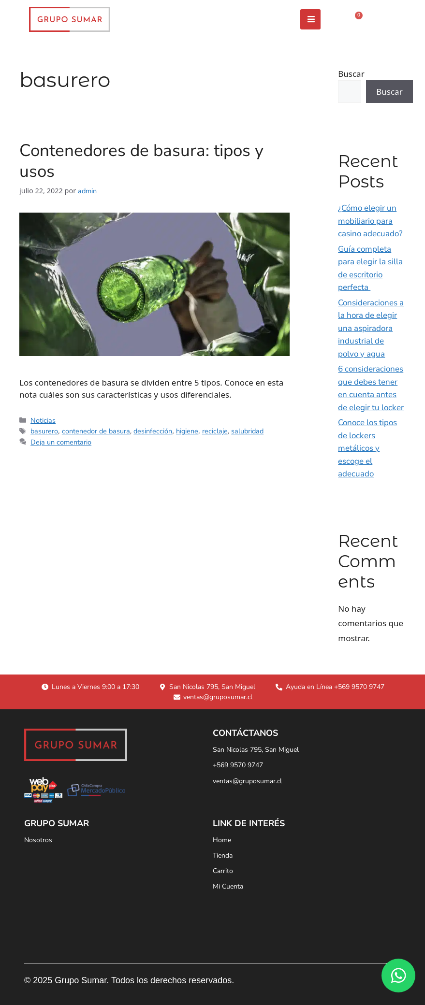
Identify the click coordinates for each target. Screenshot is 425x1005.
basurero (44, 431)
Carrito (223, 871)
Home (222, 840)
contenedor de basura (96, 431)
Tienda (223, 855)
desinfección (152, 431)
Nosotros (38, 840)
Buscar (351, 73)
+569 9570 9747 (238, 765)
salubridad (247, 431)
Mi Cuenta (228, 886)
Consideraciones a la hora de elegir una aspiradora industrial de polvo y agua (371, 328)
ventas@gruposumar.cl (247, 781)
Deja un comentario (60, 442)
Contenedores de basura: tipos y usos (141, 161)
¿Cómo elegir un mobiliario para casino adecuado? (370, 220)
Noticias (43, 420)
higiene (187, 431)
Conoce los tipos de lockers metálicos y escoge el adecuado (367, 448)
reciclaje (215, 431)
